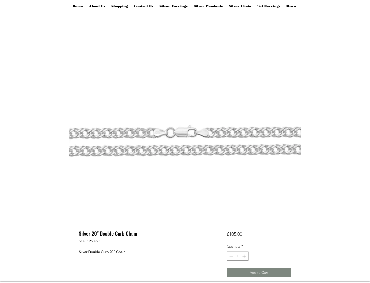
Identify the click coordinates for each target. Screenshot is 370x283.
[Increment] (244, 256)
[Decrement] (230, 256)
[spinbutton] (237, 256)
